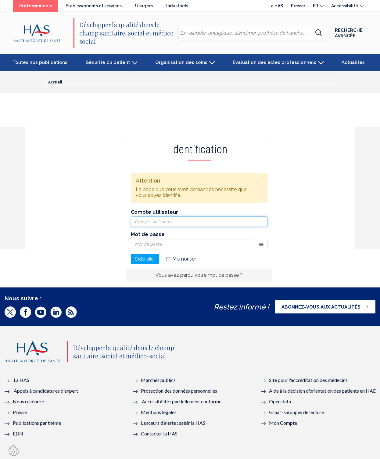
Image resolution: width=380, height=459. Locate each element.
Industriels (177, 5)
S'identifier (145, 259)
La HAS (275, 5)
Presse (298, 5)
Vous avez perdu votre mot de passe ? (199, 275)
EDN (18, 433)
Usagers (144, 5)
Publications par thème (37, 423)
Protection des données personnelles (179, 391)
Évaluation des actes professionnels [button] (274, 62)
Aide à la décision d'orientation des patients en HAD (323, 391)
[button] (258, 182)
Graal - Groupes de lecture (296, 412)
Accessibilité (344, 5)
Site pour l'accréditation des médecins (308, 380)
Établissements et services (94, 5)
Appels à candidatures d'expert (46, 391)
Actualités (353, 62)
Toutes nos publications (40, 62)
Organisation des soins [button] (181, 62)
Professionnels (35, 5)
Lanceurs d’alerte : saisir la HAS (173, 423)
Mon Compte (283, 423)
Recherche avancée (349, 33)
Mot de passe (148, 234)
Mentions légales (159, 412)
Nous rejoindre (28, 401)
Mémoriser (181, 259)
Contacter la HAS (159, 433)
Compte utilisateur (154, 212)
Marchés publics (159, 380)
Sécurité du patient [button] (108, 62)
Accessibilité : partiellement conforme (181, 401)
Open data (280, 401)
